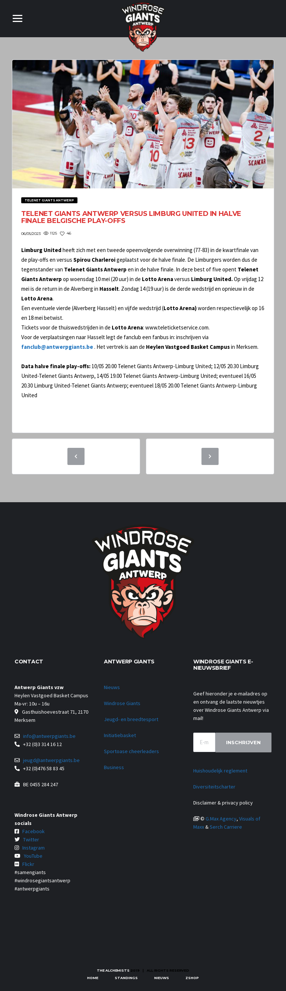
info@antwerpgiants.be (49, 736)
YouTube (33, 856)
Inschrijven (243, 742)
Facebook (33, 831)
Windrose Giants (122, 703)
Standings (126, 978)
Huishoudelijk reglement (220, 770)
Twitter (31, 839)
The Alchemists (113, 970)
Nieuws (112, 687)
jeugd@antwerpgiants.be (51, 760)
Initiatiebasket (120, 735)
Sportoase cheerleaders (131, 751)
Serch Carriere (226, 826)
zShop (192, 978)
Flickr (28, 864)
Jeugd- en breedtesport (131, 719)
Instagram (33, 847)
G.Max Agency (221, 818)
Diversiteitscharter (214, 786)
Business (114, 767)
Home (92, 978)
